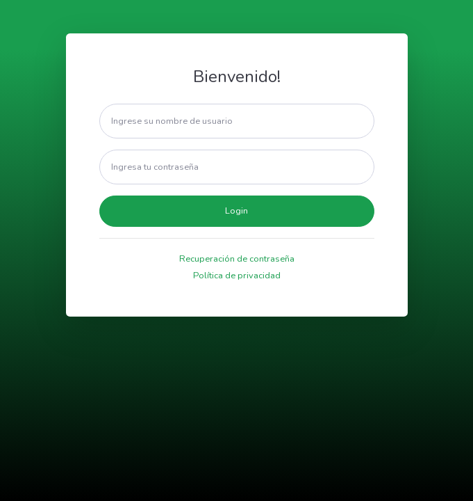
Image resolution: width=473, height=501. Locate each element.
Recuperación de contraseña (236, 259)
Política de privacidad (237, 275)
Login (236, 211)
